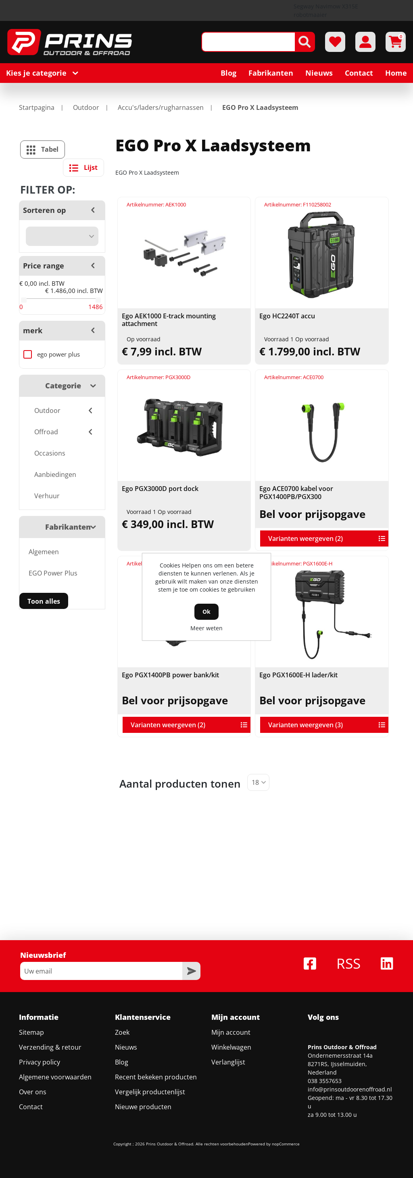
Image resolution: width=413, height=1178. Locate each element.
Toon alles (43, 601)
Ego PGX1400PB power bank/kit (170, 675)
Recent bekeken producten (156, 1077)
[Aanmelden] (101, 971)
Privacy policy (39, 1062)
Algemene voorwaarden (55, 1077)
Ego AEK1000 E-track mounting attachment (169, 320)
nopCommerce (286, 1144)
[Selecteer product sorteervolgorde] (62, 236)
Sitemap (31, 1032)
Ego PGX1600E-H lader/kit (298, 675)
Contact (31, 1106)
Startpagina (36, 107)
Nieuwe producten (143, 1106)
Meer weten (206, 628)
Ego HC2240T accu (287, 316)
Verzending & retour (50, 1047)
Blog (121, 1062)
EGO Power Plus (53, 573)
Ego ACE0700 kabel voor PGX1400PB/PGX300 (296, 492)
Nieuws (126, 1047)
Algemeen (44, 551)
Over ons (32, 1091)
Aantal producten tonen (180, 783)
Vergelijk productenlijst (150, 1091)
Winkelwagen (231, 1047)
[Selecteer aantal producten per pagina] (258, 782)
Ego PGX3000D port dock (160, 489)
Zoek (122, 1032)
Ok (206, 611)
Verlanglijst (228, 1062)
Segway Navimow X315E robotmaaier (326, 10)
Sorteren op (44, 210)
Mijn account (230, 1032)
